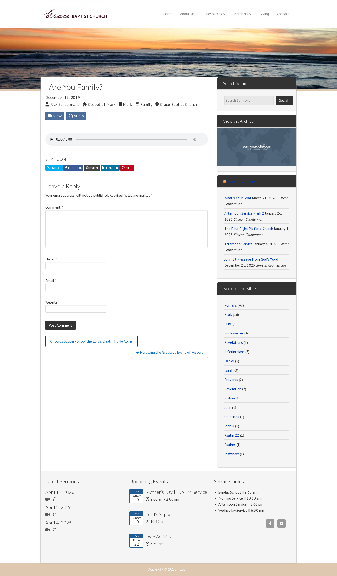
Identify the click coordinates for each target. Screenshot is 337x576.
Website (51, 302)
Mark (228, 314)
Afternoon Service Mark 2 (244, 213)
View (55, 115)
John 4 (229, 426)
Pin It (127, 168)
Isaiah (228, 370)
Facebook (73, 168)
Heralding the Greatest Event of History (169, 352)
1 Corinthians (234, 351)
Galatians (231, 416)
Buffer (92, 168)
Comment (54, 207)
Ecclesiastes (234, 333)
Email (50, 280)
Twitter (54, 168)
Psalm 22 (231, 435)
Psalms (230, 444)
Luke (228, 323)
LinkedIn (110, 168)
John (227, 407)
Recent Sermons (241, 181)
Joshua (229, 398)
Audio (76, 115)
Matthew (231, 454)
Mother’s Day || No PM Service (176, 492)
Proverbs (231, 379)
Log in (184, 569)
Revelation (232, 388)
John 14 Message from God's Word (251, 259)
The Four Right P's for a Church (248, 228)
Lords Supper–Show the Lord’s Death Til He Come (91, 341)
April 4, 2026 (58, 522)
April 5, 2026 (58, 507)
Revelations (233, 342)
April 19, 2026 (60, 492)
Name (51, 259)
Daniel (229, 361)
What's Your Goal (237, 198)
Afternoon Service (238, 244)
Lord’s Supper (159, 514)
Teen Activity (158, 536)
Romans (230, 305)
